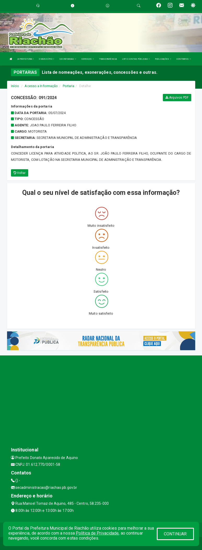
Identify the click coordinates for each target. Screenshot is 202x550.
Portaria (68, 86)
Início (15, 86)
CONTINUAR (175, 533)
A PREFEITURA (26, 59)
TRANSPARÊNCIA (108, 59)
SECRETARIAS (67, 59)
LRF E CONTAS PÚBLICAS (136, 59)
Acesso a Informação (41, 86)
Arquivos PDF (176, 97)
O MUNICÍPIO (46, 59)
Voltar (20, 173)
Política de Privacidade (97, 533)
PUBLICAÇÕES (163, 59)
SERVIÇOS (87, 59)
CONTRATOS (183, 59)
